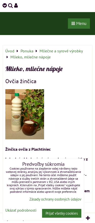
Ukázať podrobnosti (20, 210)
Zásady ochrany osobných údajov (55, 199)
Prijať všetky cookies (62, 213)
